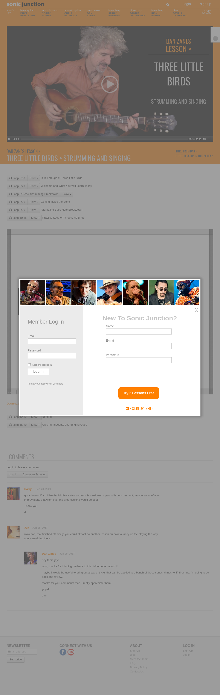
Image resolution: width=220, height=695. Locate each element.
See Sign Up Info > (139, 408)
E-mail (110, 340)
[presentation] (138, 373)
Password (34, 350)
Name (110, 326)
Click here (58, 383)
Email (31, 336)
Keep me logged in (40, 364)
